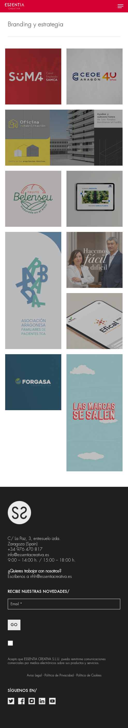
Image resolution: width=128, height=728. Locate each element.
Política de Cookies (88, 675)
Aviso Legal (34, 675)
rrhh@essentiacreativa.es (51, 576)
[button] (120, 6)
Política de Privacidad (59, 675)
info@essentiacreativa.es (28, 554)
